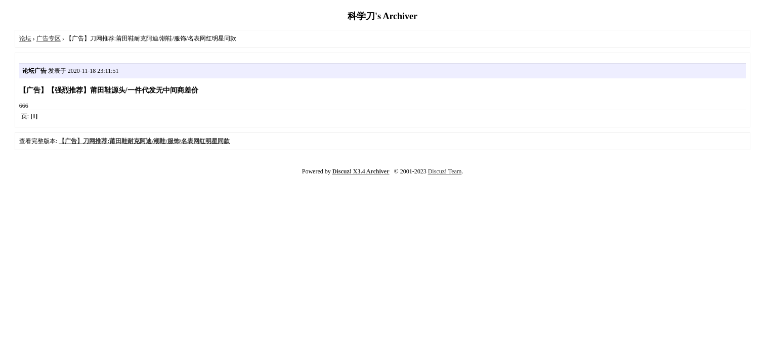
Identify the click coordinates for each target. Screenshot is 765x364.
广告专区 (48, 38)
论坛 (25, 38)
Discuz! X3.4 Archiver (361, 171)
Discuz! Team (445, 171)
